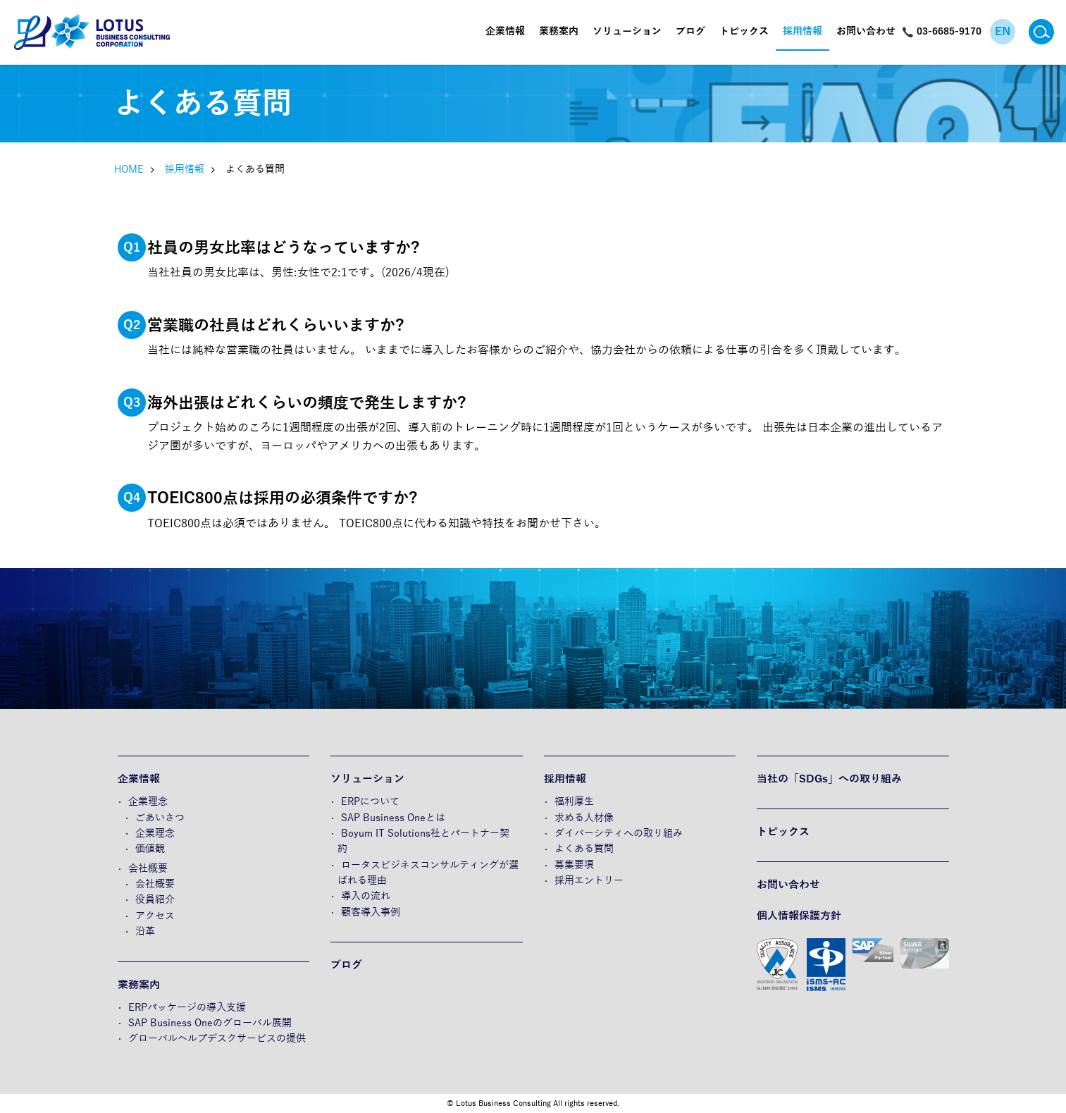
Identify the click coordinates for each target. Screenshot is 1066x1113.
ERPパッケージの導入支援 (187, 1007)
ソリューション (627, 31)
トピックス (744, 31)
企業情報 (505, 31)
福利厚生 (574, 802)
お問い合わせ (865, 31)
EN (1003, 31)
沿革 (145, 931)
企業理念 (148, 802)
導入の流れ (365, 896)
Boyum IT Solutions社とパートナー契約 (423, 841)
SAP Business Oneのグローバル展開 (210, 1023)
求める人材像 (584, 818)
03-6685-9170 (949, 31)
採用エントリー (589, 880)
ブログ (690, 31)
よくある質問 (584, 849)
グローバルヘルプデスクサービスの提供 (217, 1038)
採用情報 (802, 31)
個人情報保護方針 (799, 915)
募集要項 (574, 865)
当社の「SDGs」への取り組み (829, 779)
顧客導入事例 (370, 912)
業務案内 (558, 31)
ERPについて (370, 802)
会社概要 (148, 868)
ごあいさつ (160, 818)
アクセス (155, 916)
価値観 (150, 849)
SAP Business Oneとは (393, 818)
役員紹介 (155, 899)
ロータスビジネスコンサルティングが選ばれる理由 (428, 873)
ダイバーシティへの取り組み (618, 833)
